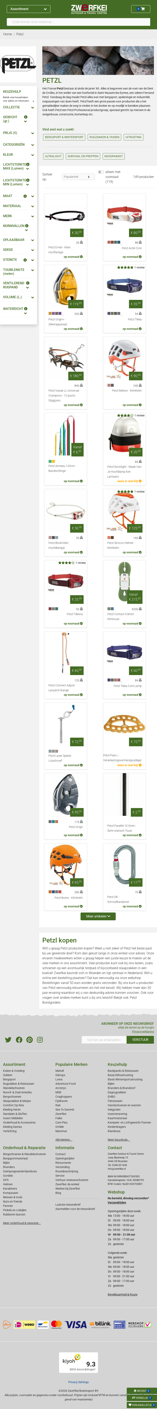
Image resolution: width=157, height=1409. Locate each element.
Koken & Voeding (14, 1070)
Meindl (59, 1070)
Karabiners (10, 1188)
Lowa (59, 1079)
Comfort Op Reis (13, 1105)
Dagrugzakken (117, 1092)
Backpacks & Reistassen (123, 1070)
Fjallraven (61, 1101)
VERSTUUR (140, 1040)
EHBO (111, 1096)
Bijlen (111, 1083)
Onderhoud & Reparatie (24, 1147)
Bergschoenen (12, 1096)
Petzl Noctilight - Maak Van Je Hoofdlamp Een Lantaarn (124, 471)
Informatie (64, 1147)
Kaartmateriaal (117, 1118)
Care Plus (61, 1122)
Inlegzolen (114, 1109)
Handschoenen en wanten (124, 1105)
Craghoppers (63, 1096)
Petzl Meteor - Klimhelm (127, 390)
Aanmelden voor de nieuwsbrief (75, 1209)
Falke (58, 1118)
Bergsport (9, 1079)
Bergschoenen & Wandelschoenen (24, 1154)
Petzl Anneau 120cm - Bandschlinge (62, 468)
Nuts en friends (12, 1201)
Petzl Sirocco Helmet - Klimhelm (121, 545)
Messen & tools (12, 1197)
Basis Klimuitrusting (120, 1075)
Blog (58, 1193)
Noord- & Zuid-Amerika (17, 1092)
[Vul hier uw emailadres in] (104, 1040)
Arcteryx (60, 1088)
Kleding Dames (12, 1126)
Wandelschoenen (14, 1088)
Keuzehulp (117, 1064)
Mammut (61, 1131)
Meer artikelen (98, 916)
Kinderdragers (117, 1126)
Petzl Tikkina (75, 614)
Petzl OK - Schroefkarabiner (118, 899)
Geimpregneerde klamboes (20, 1171)
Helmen (8, 1184)
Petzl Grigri (76, 827)
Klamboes (114, 1131)
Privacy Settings (78, 1382)
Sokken (7, 1075)
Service (59, 1175)
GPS (6, 1180)
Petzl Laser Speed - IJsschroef (60, 758)
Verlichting (10, 1131)
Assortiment (28, 9)
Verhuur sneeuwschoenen (71, 1180)
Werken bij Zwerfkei (67, 1188)
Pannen (8, 1205)
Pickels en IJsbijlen (15, 1210)
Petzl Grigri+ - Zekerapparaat (57, 322)
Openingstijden (64, 1158)
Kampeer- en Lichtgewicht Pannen (129, 1122)
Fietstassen (115, 1101)
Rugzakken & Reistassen (18, 1083)
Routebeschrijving (66, 1171)
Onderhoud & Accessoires (19, 1122)
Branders (9, 1167)
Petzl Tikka (135, 319)
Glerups (60, 1075)
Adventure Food (65, 1083)
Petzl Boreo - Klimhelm (69, 898)
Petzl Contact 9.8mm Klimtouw (120, 616)
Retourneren (63, 1162)
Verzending (62, 1167)
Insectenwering (117, 1114)
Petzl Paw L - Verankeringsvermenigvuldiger (122, 758)
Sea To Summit (64, 1109)
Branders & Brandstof (121, 1088)
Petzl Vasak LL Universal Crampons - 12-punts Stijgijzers (63, 395)
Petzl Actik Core (132, 248)
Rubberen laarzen (14, 1214)
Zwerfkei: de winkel (67, 1184)
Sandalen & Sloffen (15, 1114)
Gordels (8, 1175)
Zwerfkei (60, 1114)
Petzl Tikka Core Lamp (128, 686)
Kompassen (10, 1193)
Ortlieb (59, 1126)
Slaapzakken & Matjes (17, 1101)
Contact (60, 1154)
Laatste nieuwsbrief (68, 1204)
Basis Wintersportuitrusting (125, 1079)
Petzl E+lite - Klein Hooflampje (59, 250)
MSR (58, 1092)
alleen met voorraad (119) (112, 177)
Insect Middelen (13, 1118)
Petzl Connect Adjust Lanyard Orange (61, 688)
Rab (58, 1105)
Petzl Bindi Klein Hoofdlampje (58, 545)
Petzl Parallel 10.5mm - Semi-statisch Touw (121, 828)
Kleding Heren (12, 1109)
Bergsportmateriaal (15, 1158)
